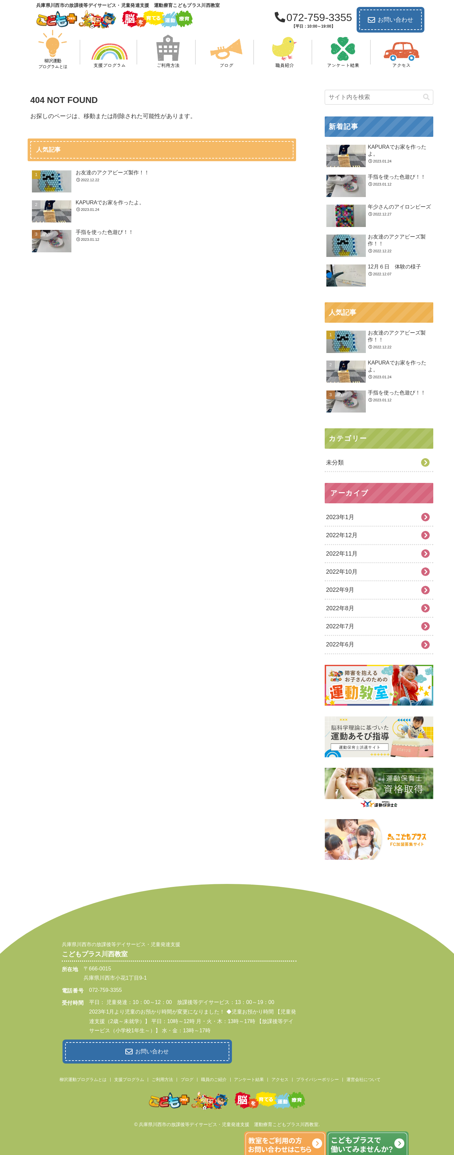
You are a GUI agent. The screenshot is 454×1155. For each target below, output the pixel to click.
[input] (379, 97)
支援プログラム (129, 1078)
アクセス (280, 1078)
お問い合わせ (390, 20)
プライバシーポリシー (317, 1078)
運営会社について (363, 1078)
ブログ (187, 1078)
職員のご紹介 (214, 1078)
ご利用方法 (162, 1078)
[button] (426, 97)
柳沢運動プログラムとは (83, 1078)
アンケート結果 (249, 1078)
